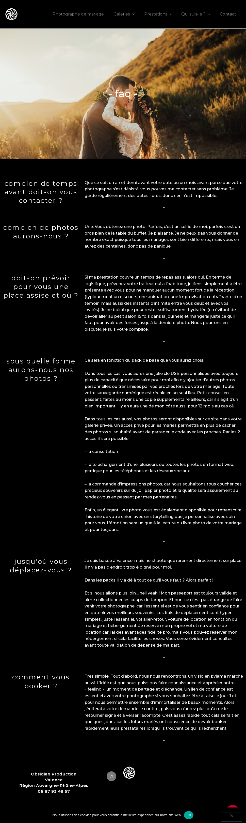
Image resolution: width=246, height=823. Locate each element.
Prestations (161, 14)
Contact (229, 14)
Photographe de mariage (84, 14)
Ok (189, 815)
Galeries (128, 14)
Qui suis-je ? (197, 14)
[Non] (231, 817)
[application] (136, 14)
